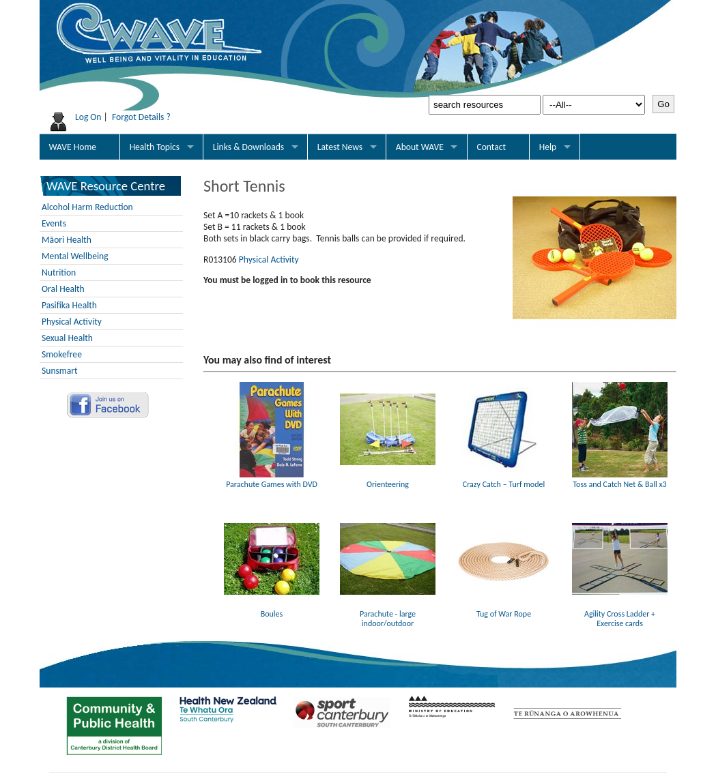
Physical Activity (72, 321)
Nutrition (59, 272)
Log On (88, 117)
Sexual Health (67, 338)
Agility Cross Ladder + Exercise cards (620, 614)
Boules (271, 609)
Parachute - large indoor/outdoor (387, 614)
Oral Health (63, 289)
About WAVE (420, 147)
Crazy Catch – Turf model (504, 479)
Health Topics (155, 147)
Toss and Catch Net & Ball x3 (620, 479)
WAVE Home (72, 147)
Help (548, 147)
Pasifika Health (69, 305)
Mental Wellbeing (75, 256)
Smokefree (62, 354)
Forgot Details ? (141, 117)
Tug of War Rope (504, 609)
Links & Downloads (248, 147)
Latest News (339, 147)
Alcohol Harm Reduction (87, 207)
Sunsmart (60, 370)
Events (54, 223)
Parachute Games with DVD (271, 479)
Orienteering (387, 479)
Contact (491, 147)
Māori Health (66, 240)
